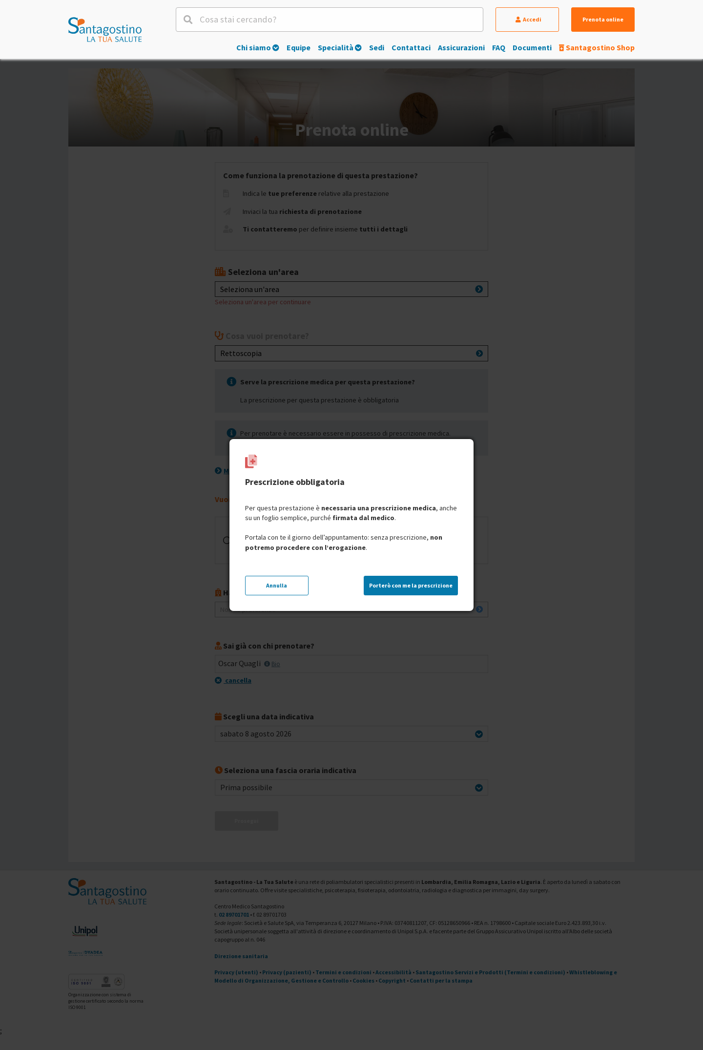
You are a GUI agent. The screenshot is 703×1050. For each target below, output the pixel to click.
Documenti (532, 47)
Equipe (298, 47)
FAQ (498, 47)
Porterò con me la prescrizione (411, 585)
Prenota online (602, 19)
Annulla (276, 585)
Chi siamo (257, 47)
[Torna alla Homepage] (105, 29)
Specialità (340, 47)
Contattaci (411, 47)
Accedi (528, 19)
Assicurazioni (461, 47)
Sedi (376, 47)
